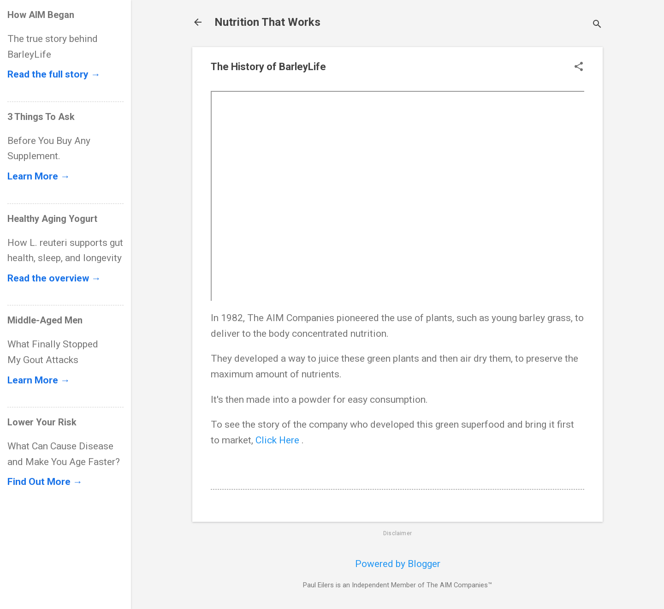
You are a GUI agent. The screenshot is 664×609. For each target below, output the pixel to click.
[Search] (597, 25)
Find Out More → (45, 481)
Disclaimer (397, 533)
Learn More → (38, 176)
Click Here (278, 440)
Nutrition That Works (267, 22)
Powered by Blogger (397, 563)
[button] (578, 67)
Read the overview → (54, 278)
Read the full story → (54, 74)
